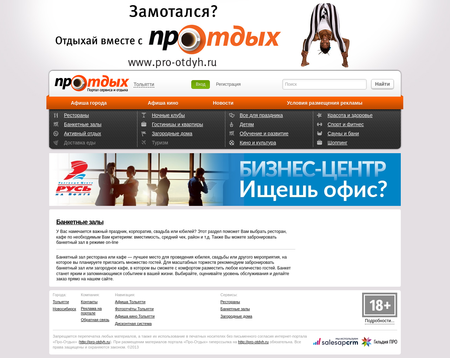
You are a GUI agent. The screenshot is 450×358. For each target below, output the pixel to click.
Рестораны (76, 115)
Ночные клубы (168, 115)
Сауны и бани (343, 133)
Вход (200, 84)
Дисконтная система (133, 323)
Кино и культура (258, 142)
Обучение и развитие (264, 133)
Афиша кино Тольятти (135, 316)
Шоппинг (337, 142)
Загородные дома (172, 133)
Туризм (160, 142)
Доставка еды (80, 142)
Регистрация (228, 84)
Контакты (89, 302)
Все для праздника (261, 115)
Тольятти (144, 84)
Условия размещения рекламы (324, 103)
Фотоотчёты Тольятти (134, 309)
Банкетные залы (83, 124)
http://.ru (94, 342)
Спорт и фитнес (346, 124)
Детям (247, 124)
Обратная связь (95, 320)
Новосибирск (64, 309)
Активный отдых (82, 133)
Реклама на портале (91, 310)
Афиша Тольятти (130, 302)
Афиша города (89, 103)
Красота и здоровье (350, 115)
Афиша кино (163, 103)
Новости (223, 103)
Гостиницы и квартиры (177, 124)
